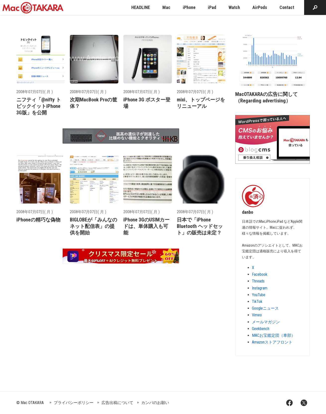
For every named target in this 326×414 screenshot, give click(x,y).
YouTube (258, 294)
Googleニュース (265, 308)
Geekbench (260, 328)
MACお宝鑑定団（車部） (273, 335)
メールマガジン (266, 322)
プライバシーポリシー (73, 402)
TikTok (257, 301)
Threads (258, 281)
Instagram (259, 288)
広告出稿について (117, 402)
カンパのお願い (155, 402)
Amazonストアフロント (272, 342)
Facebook (259, 274)
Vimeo (257, 315)
